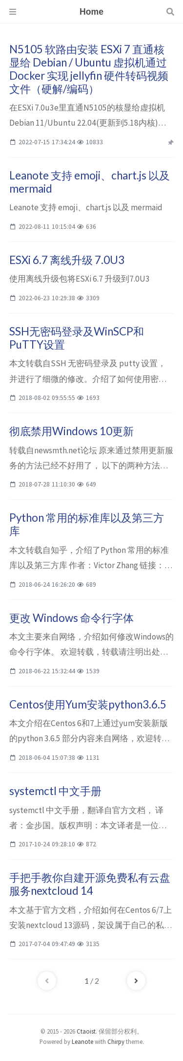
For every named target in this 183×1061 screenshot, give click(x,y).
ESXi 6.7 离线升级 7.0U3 (66, 259)
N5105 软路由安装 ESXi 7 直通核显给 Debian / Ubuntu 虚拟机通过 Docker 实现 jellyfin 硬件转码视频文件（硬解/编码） (88, 69)
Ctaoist (86, 1031)
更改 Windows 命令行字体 (71, 617)
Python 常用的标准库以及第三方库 (86, 524)
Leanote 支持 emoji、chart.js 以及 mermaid (89, 182)
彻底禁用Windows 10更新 (71, 431)
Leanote (82, 1041)
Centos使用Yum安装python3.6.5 (87, 704)
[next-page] (136, 981)
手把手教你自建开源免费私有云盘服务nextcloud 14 (89, 884)
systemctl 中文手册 (55, 790)
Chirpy (115, 1041)
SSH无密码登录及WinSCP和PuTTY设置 (76, 338)
